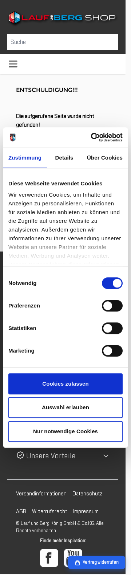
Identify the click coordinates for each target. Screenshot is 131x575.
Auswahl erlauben (65, 407)
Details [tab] (64, 157)
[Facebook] (49, 558)
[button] (63, 456)
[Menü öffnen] (13, 64)
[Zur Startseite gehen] (62, 18)
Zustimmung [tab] (24, 157)
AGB (21, 511)
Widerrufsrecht (49, 511)
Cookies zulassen (65, 384)
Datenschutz (87, 494)
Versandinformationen (41, 494)
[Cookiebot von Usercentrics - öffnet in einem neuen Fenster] (92, 137)
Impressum (86, 511)
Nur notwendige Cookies (65, 431)
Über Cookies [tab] (105, 157)
